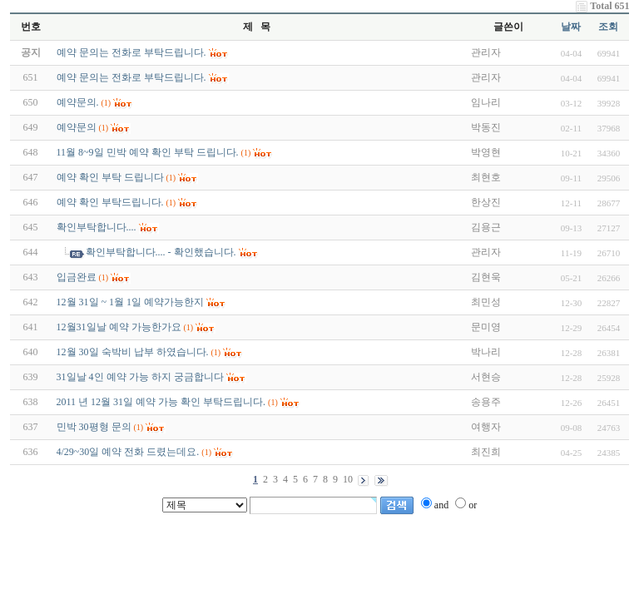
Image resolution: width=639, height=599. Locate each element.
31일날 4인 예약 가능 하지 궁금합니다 (140, 377)
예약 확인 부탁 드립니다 (110, 177)
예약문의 (77, 127)
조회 (608, 26)
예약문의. (78, 102)
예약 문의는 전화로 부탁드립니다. (131, 77)
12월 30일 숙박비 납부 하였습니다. (133, 352)
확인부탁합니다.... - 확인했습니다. (161, 252)
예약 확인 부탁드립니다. (110, 202)
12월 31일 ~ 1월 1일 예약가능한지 (131, 302)
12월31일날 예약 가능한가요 (119, 327)
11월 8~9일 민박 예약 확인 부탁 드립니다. (148, 152)
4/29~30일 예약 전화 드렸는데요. (128, 452)
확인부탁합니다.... (96, 227)
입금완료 (77, 277)
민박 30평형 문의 (94, 427)
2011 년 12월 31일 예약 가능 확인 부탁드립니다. (161, 402)
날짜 (571, 26)
